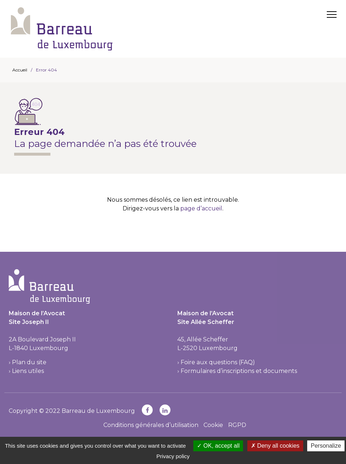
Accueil (19, 70)
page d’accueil (201, 208)
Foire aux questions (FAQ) (218, 362)
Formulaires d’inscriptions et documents (239, 370)
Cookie (213, 425)
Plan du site (29, 362)
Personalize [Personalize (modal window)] (326, 446)
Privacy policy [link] (173, 456)
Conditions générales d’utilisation (150, 425)
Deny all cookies (275, 446)
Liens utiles (28, 370)
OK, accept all (218, 446)
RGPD (237, 425)
